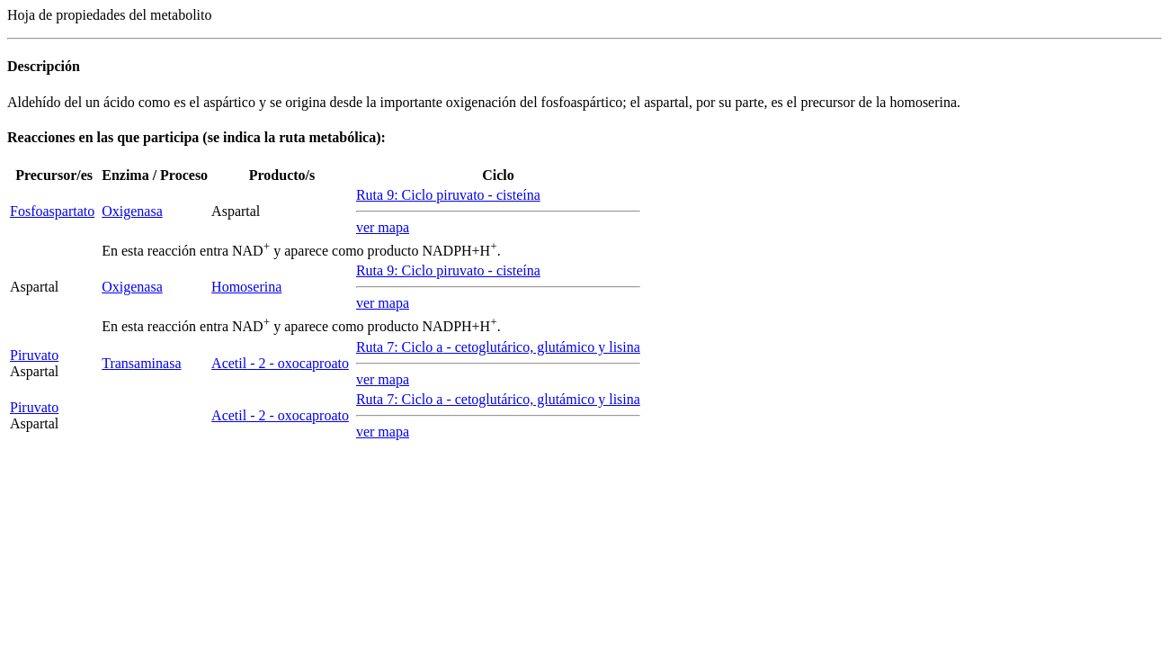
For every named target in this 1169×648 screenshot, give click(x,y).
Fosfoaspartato (52, 211)
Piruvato (34, 355)
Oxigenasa (132, 211)
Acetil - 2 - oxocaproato (280, 363)
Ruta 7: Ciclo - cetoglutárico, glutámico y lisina (498, 347)
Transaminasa (141, 363)
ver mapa (382, 227)
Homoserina (246, 286)
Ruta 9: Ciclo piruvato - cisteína (448, 194)
